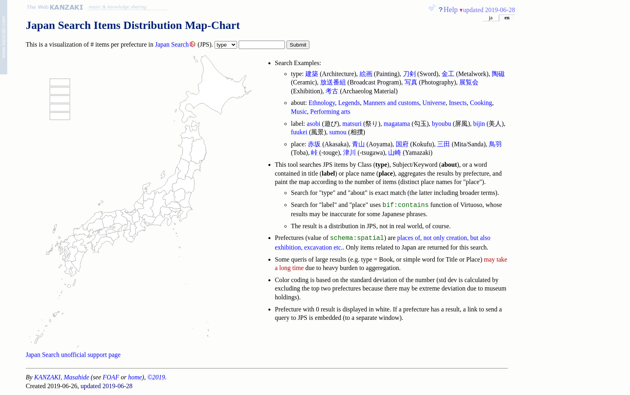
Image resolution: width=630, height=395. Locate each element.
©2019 (156, 377)
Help (451, 10)
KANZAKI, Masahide (61, 377)
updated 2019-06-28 (489, 9)
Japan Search (172, 44)
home (135, 377)
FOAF (111, 377)
